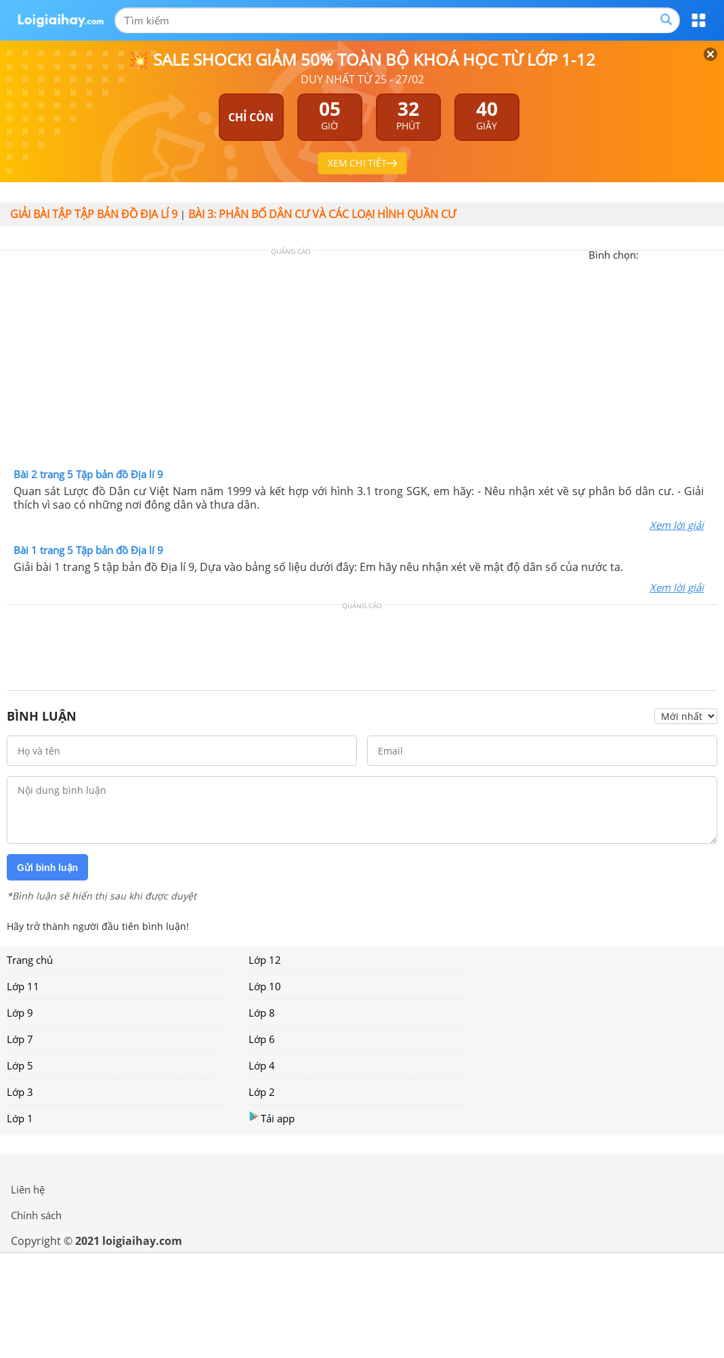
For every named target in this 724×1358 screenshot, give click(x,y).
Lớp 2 (262, 1092)
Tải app (272, 1118)
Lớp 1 (20, 1118)
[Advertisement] (362, 362)
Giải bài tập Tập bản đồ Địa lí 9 (93, 214)
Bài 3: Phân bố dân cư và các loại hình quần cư (322, 214)
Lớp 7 (20, 1039)
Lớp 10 (265, 986)
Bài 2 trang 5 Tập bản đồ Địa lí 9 (88, 474)
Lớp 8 (262, 1012)
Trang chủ (30, 960)
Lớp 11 (23, 986)
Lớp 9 (20, 1012)
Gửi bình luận (47, 867)
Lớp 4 (262, 1065)
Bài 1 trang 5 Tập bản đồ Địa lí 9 (88, 550)
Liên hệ (28, 1189)
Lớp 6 (262, 1039)
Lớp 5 (20, 1065)
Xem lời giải (677, 525)
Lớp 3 (20, 1092)
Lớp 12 (265, 960)
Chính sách (36, 1215)
